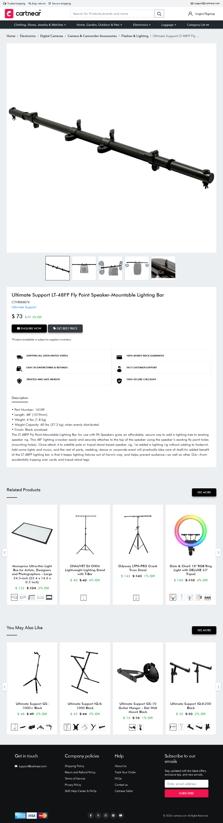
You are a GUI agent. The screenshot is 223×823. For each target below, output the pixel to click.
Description (20, 398)
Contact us (121, 785)
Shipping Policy (74, 766)
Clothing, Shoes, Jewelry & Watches (38, 25)
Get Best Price (65, 328)
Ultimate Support (24, 307)
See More (204, 492)
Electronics (140, 25)
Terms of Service (75, 778)
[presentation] (4, 552)
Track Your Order (125, 772)
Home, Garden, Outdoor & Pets (98, 25)
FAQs (118, 778)
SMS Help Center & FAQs (80, 791)
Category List (198, 25)
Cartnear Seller (124, 791)
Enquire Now (29, 328)
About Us (120, 766)
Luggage (167, 25)
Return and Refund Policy (80, 772)
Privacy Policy (73, 785)
